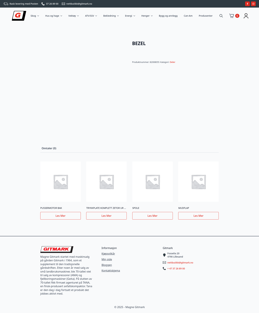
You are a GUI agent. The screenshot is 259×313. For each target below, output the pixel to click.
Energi (128, 15)
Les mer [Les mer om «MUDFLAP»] (199, 216)
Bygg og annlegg (168, 15)
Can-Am (188, 15)
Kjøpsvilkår (108, 253)
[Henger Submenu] (152, 15)
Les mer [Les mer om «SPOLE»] (152, 216)
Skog (33, 15)
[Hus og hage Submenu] (62, 15)
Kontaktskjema (111, 270)
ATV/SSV (89, 15)
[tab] (48, 148)
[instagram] (253, 3)
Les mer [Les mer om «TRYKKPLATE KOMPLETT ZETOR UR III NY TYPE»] (106, 216)
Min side (107, 259)
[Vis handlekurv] (234, 15)
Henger (145, 15)
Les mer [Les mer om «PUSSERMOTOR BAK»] (60, 216)
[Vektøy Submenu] (78, 15)
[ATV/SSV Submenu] (97, 15)
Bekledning (109, 15)
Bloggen (107, 265)
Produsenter (205, 15)
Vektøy (72, 15)
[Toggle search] (221, 16)
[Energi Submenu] (135, 15)
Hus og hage (52, 15)
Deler (172, 62)
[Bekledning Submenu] (118, 15)
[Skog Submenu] (39, 15)
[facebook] (247, 3)
